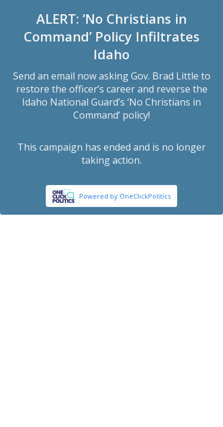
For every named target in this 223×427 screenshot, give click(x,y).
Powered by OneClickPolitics (125, 196)
